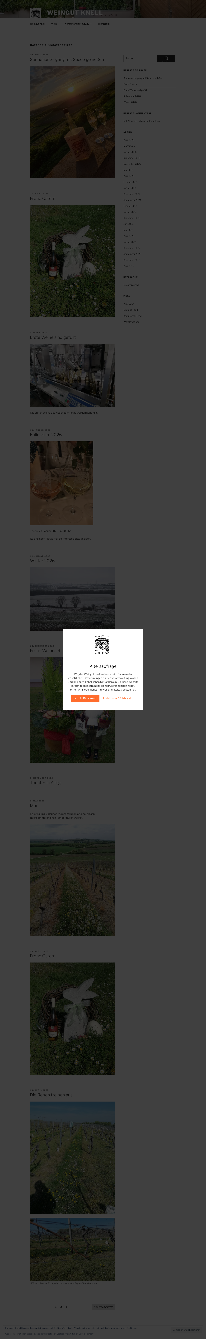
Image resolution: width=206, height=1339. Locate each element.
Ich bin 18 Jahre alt (85, 698)
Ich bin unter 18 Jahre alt (117, 698)
